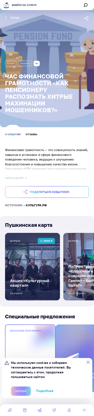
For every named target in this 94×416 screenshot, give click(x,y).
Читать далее (16, 178)
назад (12, 17)
